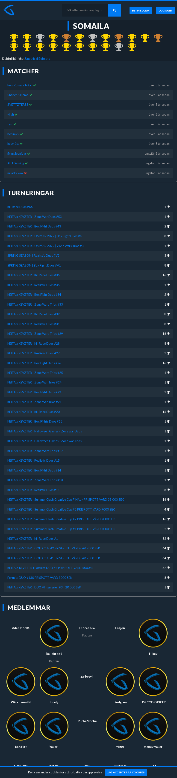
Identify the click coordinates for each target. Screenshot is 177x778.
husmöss (13, 143)
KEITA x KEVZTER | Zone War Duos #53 (34, 217)
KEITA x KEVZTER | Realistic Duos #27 (33, 353)
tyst (10, 124)
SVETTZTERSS (17, 104)
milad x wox (15, 173)
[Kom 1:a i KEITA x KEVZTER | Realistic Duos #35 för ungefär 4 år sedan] (77, 38)
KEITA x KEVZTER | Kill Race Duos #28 (33, 343)
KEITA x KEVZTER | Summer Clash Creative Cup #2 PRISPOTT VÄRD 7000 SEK (61, 519)
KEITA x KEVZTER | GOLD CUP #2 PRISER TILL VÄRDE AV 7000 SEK (53, 548)
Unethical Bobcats (37, 58)
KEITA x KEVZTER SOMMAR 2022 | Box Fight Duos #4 (44, 236)
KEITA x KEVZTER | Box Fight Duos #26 (34, 363)
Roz (153, 766)
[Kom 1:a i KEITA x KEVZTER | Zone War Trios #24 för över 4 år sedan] (142, 38)
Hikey (153, 654)
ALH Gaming (15, 163)
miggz (120, 747)
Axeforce (120, 766)
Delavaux (20, 766)
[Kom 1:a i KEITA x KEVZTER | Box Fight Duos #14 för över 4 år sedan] (90, 47)
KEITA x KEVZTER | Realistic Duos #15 (33, 460)
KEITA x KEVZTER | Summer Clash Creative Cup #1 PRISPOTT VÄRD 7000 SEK (61, 529)
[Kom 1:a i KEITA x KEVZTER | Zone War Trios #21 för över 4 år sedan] (11, 47)
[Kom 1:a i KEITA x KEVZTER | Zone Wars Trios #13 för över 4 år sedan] (103, 47)
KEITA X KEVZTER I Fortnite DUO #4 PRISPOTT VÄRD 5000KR (50, 568)
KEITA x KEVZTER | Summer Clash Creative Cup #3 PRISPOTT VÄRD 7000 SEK (61, 509)
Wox (87, 766)
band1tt (21, 747)
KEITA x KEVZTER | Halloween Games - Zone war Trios (44, 441)
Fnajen (120, 628)
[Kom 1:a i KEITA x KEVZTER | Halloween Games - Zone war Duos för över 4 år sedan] (37, 47)
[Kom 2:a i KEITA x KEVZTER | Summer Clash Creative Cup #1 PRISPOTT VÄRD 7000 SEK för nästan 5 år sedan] (116, 47)
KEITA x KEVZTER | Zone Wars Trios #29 (35, 333)
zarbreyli (87, 676)
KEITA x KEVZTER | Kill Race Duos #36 (33, 275)
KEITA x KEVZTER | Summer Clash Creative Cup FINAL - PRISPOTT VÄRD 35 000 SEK (65, 499)
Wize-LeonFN (21, 702)
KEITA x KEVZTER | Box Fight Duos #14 (34, 470)
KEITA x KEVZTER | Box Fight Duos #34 (34, 294)
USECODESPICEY (153, 702)
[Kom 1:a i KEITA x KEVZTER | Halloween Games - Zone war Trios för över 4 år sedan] (51, 47)
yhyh (10, 114)
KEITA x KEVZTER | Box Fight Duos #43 (34, 226)
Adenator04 (21, 628)
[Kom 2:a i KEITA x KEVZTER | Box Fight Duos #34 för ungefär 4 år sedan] (90, 38)
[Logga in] (165, 10)
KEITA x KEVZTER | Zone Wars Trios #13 (35, 480)
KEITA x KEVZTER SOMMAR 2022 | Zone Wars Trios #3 (45, 246)
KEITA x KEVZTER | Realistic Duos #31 (33, 324)
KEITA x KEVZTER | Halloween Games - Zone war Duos (44, 431)
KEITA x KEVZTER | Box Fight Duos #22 (34, 392)
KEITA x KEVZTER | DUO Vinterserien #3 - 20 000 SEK (44, 587)
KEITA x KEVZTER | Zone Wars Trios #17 (35, 451)
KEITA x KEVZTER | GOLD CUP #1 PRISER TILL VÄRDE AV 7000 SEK (53, 558)
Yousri (54, 747)
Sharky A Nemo (18, 95)
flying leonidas (17, 153)
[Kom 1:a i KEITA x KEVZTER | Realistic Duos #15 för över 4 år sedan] (77, 47)
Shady (54, 702)
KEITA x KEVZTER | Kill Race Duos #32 (33, 314)
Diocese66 (87, 628)
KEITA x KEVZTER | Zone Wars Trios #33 (35, 304)
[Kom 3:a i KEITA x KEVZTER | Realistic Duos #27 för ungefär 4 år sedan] (116, 38)
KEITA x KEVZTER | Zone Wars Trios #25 (35, 373)
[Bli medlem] (141, 10)
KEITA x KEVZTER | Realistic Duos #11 (33, 490)
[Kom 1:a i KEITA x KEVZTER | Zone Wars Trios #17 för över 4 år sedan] (64, 47)
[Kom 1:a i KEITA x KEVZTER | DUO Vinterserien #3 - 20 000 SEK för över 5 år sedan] (129, 47)
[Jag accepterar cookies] (126, 772)
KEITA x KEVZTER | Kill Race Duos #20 (33, 412)
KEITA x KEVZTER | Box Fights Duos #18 (34, 421)
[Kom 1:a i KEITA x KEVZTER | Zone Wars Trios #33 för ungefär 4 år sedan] (103, 38)
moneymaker (153, 747)
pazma (54, 766)
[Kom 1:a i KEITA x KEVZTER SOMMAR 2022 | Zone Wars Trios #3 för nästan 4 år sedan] (51, 38)
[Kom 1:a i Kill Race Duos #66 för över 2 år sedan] (11, 38)
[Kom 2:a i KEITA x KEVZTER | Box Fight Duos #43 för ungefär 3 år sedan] (37, 38)
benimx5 (13, 134)
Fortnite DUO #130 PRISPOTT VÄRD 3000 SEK (39, 577)
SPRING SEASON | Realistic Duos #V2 (33, 255)
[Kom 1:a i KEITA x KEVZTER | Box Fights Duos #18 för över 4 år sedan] (24, 47)
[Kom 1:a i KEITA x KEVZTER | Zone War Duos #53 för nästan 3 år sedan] (24, 38)
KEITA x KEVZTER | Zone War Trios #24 (34, 382)
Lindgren (120, 702)
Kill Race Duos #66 (20, 207)
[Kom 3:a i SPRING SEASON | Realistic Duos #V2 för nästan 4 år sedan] (64, 38)
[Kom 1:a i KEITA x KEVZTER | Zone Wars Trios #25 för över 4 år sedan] (129, 38)
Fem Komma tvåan (19, 85)
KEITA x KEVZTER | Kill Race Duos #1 (32, 538)
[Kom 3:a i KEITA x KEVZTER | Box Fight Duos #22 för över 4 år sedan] (155, 38)
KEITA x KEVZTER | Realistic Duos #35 (33, 285)
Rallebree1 (54, 654)
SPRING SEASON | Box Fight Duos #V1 (34, 265)
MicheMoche (87, 721)
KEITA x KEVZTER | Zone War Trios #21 (34, 402)
